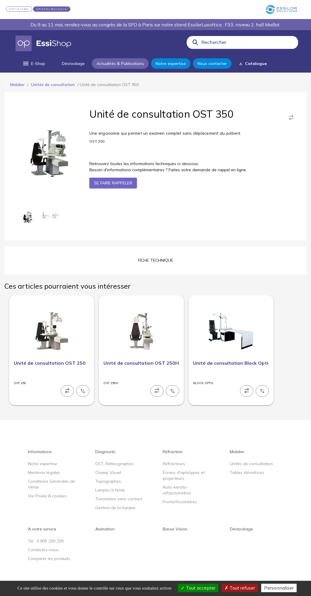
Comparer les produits (49, 558)
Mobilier (17, 84)
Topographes (108, 481)
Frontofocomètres (180, 501)
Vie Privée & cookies (47, 496)
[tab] (155, 260)
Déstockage (241, 529)
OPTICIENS (19, 9)
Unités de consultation (53, 84)
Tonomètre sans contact (118, 498)
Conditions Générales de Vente (51, 484)
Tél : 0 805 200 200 (46, 541)
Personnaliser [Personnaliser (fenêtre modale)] (279, 588)
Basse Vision (175, 529)
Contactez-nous (43, 549)
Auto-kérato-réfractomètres (177, 490)
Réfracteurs (174, 463)
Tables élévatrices (247, 472)
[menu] (33, 63)
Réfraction (173, 451)
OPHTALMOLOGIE (51, 9)
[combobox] (248, 43)
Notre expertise (42, 463)
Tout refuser (240, 588)
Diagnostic (105, 451)
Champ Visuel (108, 472)
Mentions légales (44, 472)
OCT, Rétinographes (114, 463)
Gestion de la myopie (115, 507)
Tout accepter (198, 588)
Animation (105, 529)
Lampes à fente (110, 490)
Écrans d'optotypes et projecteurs (184, 475)
